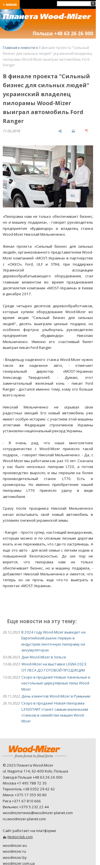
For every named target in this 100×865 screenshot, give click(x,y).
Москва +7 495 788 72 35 (25, 783)
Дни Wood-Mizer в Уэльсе (43, 657)
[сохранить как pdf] (87, 131)
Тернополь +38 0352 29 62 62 (29, 788)
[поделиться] (60, 131)
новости (28, 47)
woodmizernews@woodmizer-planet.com (38, 812)
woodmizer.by (15, 857)
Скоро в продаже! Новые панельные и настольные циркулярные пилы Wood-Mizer (55, 683)
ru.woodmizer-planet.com (24, 818)
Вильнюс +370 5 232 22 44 (26, 806)
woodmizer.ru (14, 851)
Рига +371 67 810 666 (22, 800)
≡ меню (10, 4)
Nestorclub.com (20, 837)
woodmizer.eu (15, 845)
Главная (10, 47)
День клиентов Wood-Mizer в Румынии (55, 696)
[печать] (73, 131)
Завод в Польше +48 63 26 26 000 (32, 777)
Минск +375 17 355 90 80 (25, 794)
